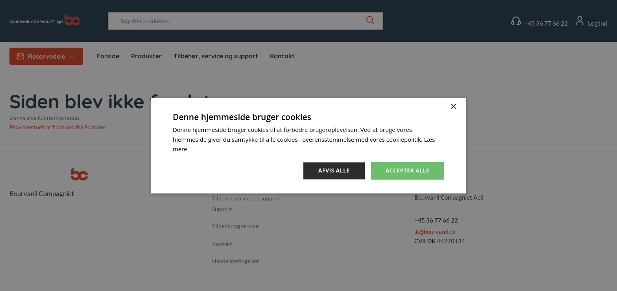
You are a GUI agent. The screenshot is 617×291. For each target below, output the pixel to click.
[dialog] (308, 145)
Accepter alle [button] (407, 170)
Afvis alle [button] (334, 170)
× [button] (453, 107)
